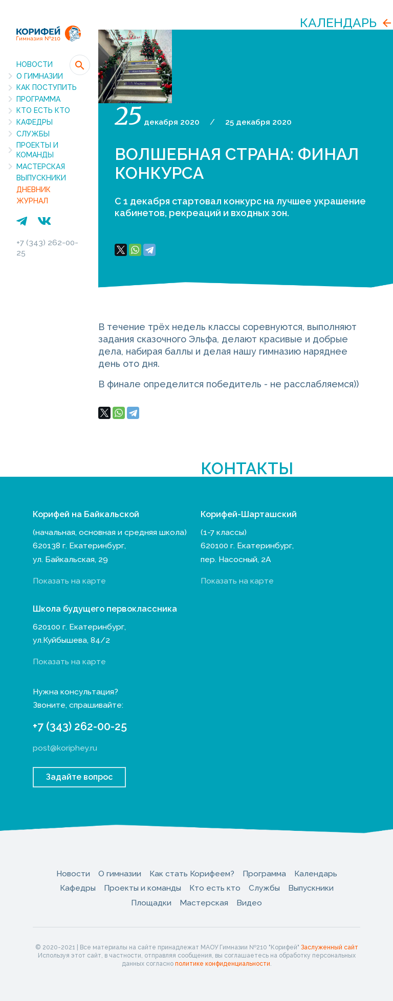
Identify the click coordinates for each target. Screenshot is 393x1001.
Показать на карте (69, 581)
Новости (34, 64)
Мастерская (40, 166)
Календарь (338, 23)
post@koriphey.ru (65, 748)
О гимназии (39, 76)
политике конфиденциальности (222, 963)
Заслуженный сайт (329, 947)
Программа (38, 99)
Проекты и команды (37, 150)
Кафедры (34, 122)
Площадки (151, 902)
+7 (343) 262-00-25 (80, 726)
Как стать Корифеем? (191, 873)
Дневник (33, 189)
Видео (249, 902)
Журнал (32, 201)
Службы (33, 134)
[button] (80, 65)
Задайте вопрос (79, 777)
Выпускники (41, 178)
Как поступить (46, 87)
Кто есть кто (43, 110)
